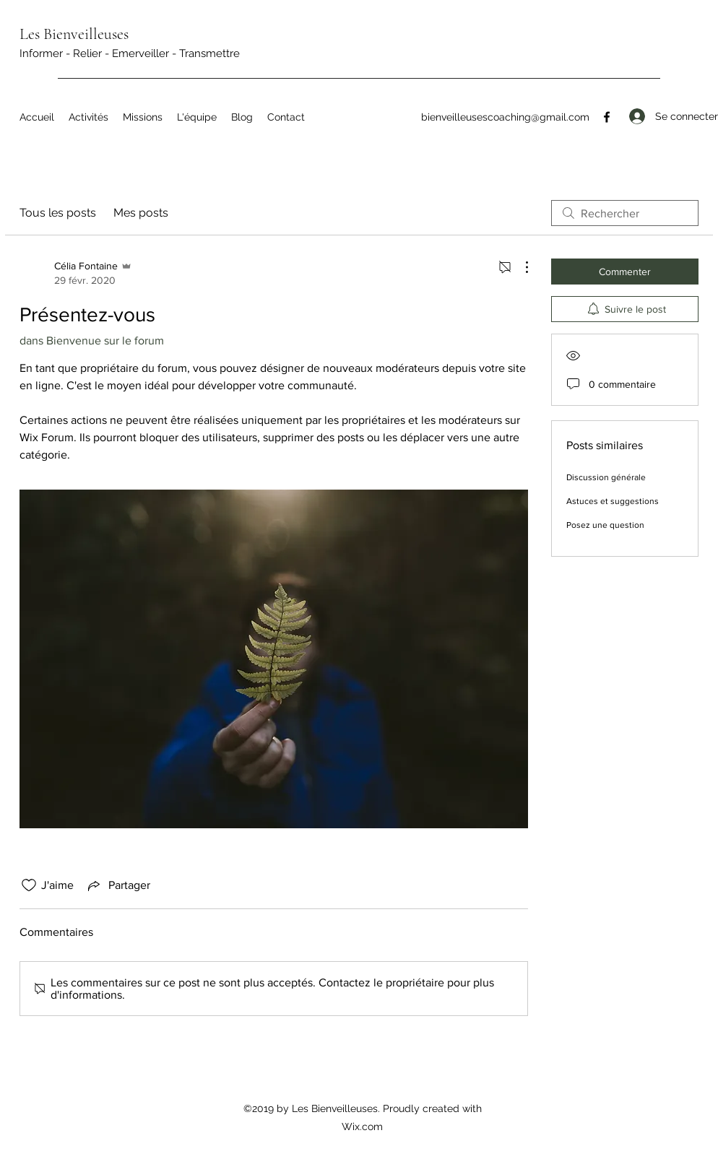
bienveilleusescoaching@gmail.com (505, 117)
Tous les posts (58, 213)
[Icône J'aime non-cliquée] (29, 885)
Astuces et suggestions (612, 501)
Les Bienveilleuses (74, 34)
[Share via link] (117, 885)
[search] (624, 213)
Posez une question (605, 525)
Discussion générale (606, 477)
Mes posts (140, 213)
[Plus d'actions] (519, 267)
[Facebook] (607, 117)
